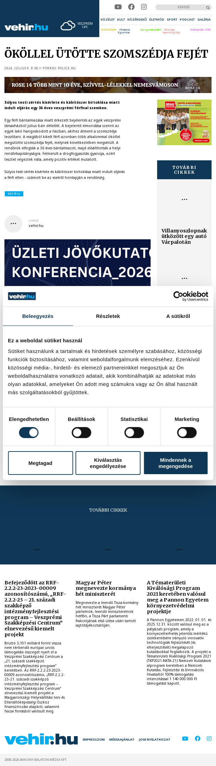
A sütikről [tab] (178, 316)
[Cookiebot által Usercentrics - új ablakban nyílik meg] (178, 296)
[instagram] (144, 7)
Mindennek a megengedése (175, 463)
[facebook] (131, 7)
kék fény (14, 193)
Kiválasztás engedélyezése (108, 463)
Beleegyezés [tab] (37, 316)
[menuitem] (108, 20)
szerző (34, 220)
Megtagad (40, 463)
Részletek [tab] (108, 316)
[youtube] (118, 7)
